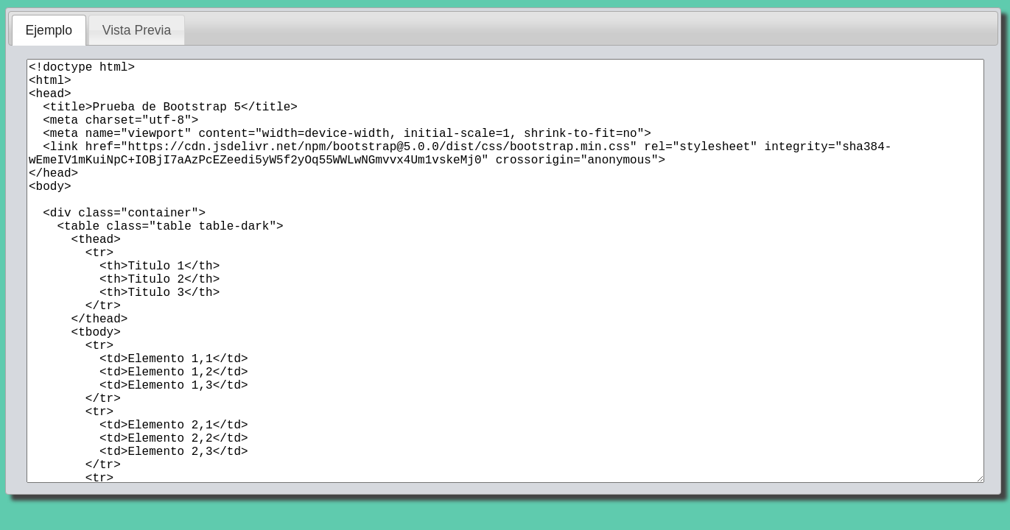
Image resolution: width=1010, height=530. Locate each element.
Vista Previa (137, 30)
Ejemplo (48, 30)
